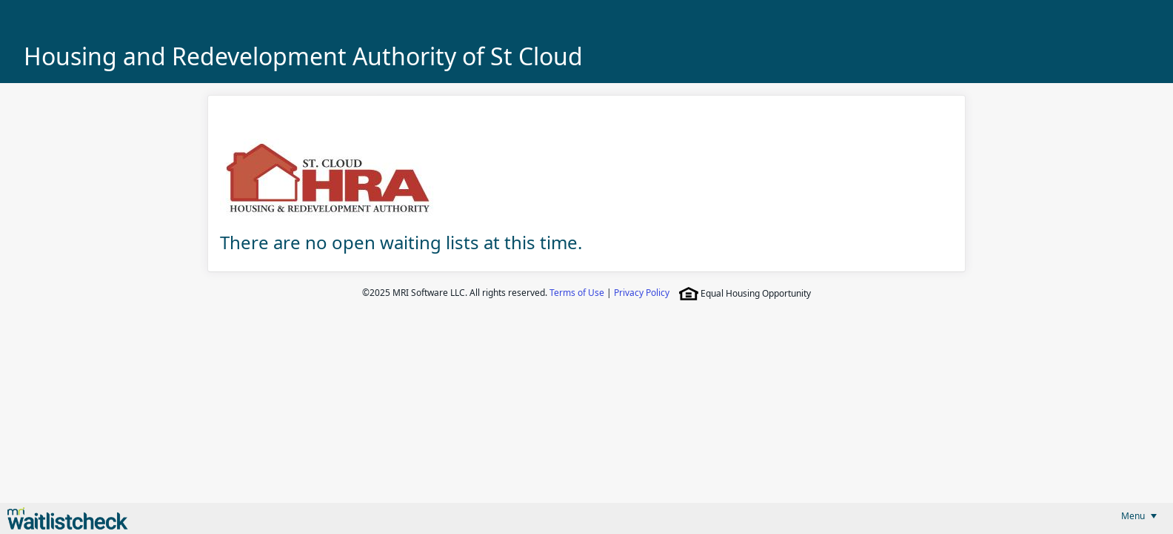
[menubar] (1139, 516)
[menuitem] (1139, 516)
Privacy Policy (641, 292)
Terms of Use (576, 292)
